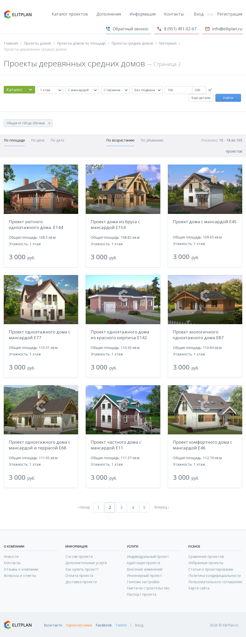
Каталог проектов (70, 14)
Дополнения (108, 14)
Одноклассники (79, 625)
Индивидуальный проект (148, 556)
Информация (143, 14)
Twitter (121, 625)
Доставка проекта (81, 581)
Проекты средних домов (132, 43)
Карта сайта (198, 588)
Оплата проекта (79, 575)
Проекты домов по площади (81, 43)
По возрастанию (120, 140)
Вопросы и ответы (20, 575)
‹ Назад (83, 507)
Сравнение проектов (206, 556)
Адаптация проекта (143, 562)
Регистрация (229, 14)
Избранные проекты (205, 562)
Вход (199, 14)
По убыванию (152, 140)
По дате (57, 140)
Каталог (14, 89)
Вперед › (161, 507)
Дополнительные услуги (86, 562)
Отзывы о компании (21, 569)
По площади (14, 140)
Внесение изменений (144, 569)
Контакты (174, 14)
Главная (11, 43)
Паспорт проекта (141, 594)
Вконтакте (53, 625)
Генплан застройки (143, 581)
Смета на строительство (148, 588)
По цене (38, 140)
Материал (167, 43)
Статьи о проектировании (210, 569)
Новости (11, 556)
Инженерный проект (144, 575)
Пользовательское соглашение (215, 581)
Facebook (104, 625)
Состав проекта (79, 556)
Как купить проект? (81, 569)
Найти (228, 97)
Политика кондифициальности (214, 575)
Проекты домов (37, 43)
